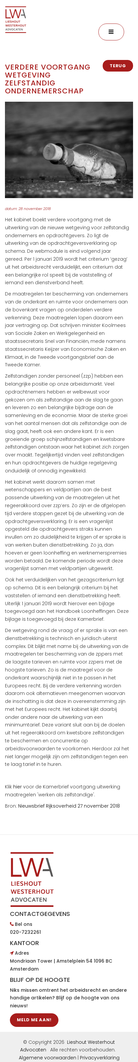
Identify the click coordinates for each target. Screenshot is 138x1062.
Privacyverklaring (100, 1057)
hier (18, 786)
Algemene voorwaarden (47, 1057)
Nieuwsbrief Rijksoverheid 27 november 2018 (69, 806)
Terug (118, 66)
